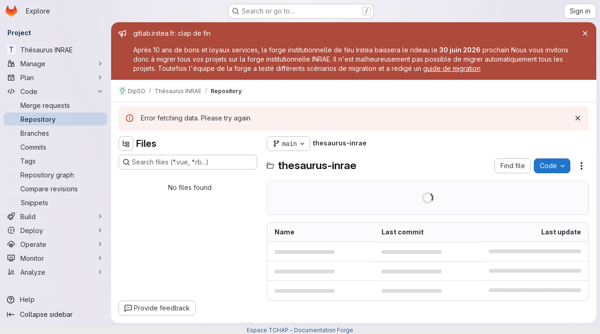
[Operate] (55, 244)
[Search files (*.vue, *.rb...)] (188, 162)
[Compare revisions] (55, 188)
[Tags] (55, 160)
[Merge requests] (55, 105)
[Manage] (55, 63)
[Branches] (55, 132)
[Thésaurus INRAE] (55, 49)
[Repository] (55, 119)
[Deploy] (55, 230)
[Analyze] (55, 271)
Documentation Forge (323, 330)
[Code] (55, 91)
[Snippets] (55, 202)
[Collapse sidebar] (55, 314)
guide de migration (452, 68)
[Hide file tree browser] (126, 143)
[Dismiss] (577, 118)
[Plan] (55, 77)
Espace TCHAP (267, 330)
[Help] (55, 299)
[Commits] (55, 146)
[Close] (585, 33)
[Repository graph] (55, 174)
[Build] (55, 216)
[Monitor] (55, 258)
